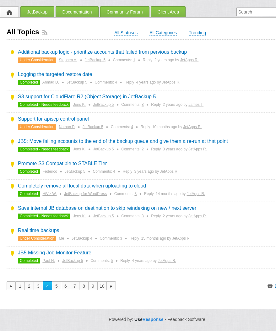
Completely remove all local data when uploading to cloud (82, 185)
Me (61, 238)
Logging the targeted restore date (55, 74)
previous (11, 285)
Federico (49, 171)
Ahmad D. (50, 82)
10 (102, 286)
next (111, 285)
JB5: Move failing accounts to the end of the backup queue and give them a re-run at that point (123, 141)
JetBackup (37, 11)
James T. (195, 104)
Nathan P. (67, 127)
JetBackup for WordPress (85, 194)
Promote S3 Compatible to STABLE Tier (62, 163)
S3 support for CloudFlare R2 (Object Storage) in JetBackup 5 (87, 96)
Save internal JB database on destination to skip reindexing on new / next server (107, 208)
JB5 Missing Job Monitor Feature (54, 252)
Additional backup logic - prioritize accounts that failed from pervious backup (102, 52)
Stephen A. (68, 60)
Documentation (77, 11)
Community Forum (125, 11)
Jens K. (79, 104)
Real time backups (38, 230)
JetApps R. (189, 60)
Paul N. (48, 260)
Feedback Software (186, 319)
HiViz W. (49, 194)
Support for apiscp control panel (53, 119)
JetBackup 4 (82, 238)
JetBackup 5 (95, 60)
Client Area (168, 11)
